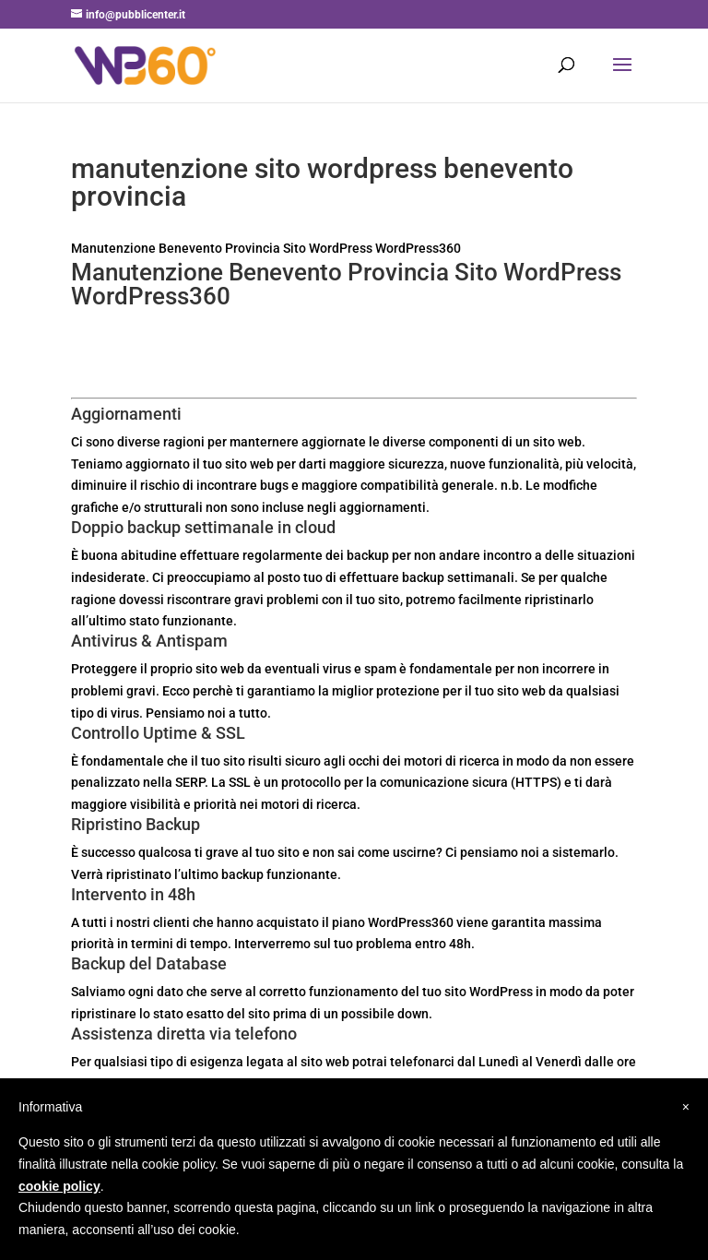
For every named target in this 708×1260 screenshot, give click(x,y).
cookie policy (59, 1186)
